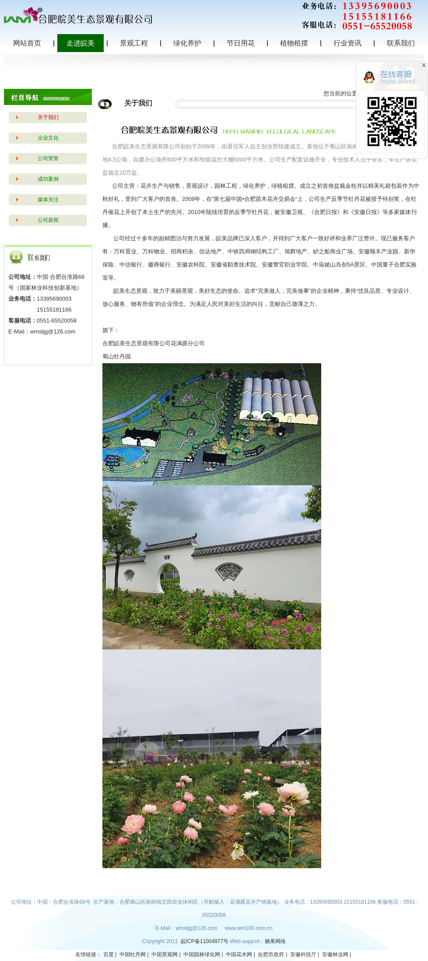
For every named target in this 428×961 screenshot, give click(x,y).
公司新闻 (48, 220)
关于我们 (48, 117)
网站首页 (27, 43)
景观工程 (134, 43)
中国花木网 (239, 954)
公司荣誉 (48, 158)
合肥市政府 (271, 954)
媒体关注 (48, 199)
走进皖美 (81, 43)
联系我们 (401, 43)
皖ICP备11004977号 (205, 941)
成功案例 (48, 179)
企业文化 (48, 138)
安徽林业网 (335, 954)
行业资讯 (347, 43)
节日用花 (241, 43)
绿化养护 (187, 43)
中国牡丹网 (132, 954)
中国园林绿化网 (201, 954)
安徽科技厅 (303, 954)
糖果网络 (275, 941)
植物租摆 (294, 43)
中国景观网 (164, 954)
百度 (108, 954)
